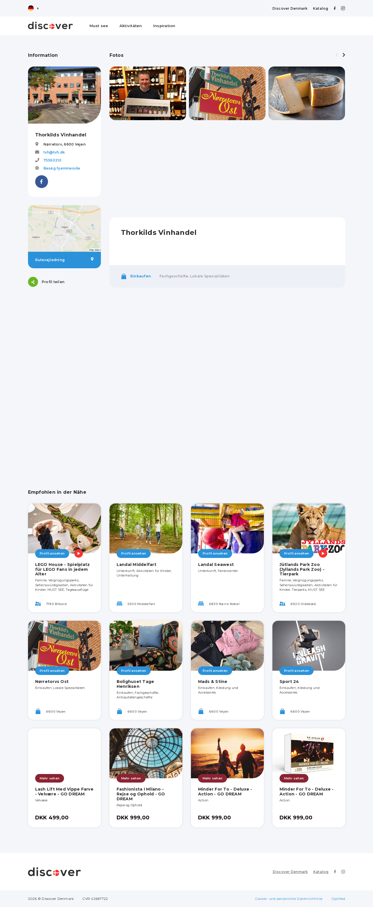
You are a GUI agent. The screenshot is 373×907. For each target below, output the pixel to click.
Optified (338, 898)
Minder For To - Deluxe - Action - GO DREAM (225, 792)
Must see (98, 25)
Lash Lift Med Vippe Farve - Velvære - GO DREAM (64, 792)
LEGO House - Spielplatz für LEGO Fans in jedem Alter (62, 569)
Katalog (320, 8)
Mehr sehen (50, 778)
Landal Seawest (216, 564)
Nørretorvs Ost (52, 681)
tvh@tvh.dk (54, 152)
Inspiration (164, 25)
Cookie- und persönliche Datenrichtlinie (289, 898)
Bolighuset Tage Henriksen (135, 684)
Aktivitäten (130, 25)
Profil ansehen (52, 553)
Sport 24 (289, 681)
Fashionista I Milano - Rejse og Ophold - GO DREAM (141, 794)
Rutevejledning (64, 259)
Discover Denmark (290, 8)
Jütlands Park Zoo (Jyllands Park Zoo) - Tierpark (302, 569)
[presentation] (336, 55)
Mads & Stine (213, 681)
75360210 (52, 160)
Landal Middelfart (136, 564)
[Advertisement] (64, 381)
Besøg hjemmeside (61, 168)
